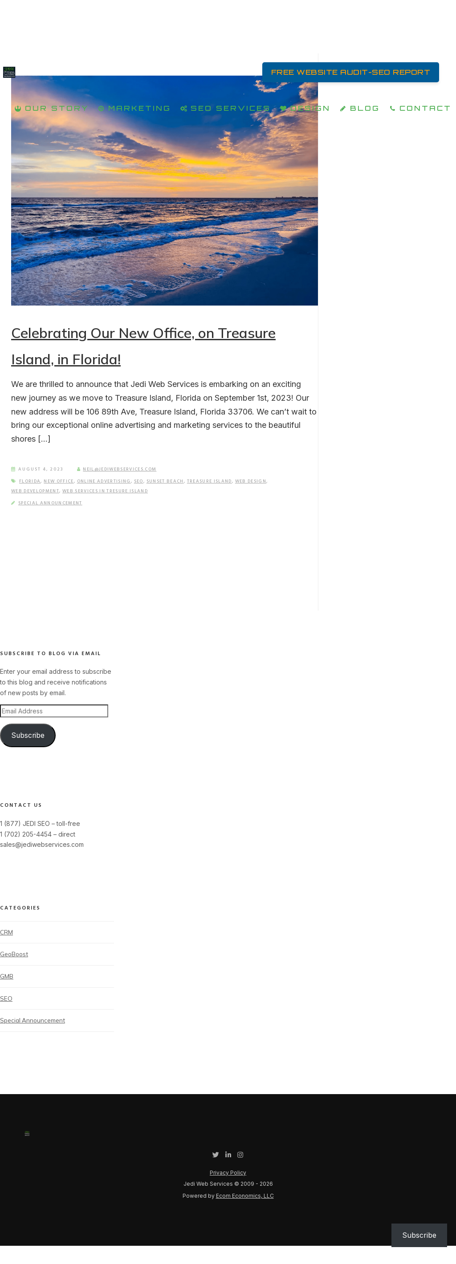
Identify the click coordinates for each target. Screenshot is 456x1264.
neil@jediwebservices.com (120, 485)
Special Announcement (53, 519)
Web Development (37, 507)
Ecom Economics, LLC (245, 1214)
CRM (6, 948)
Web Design (271, 497)
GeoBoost (14, 970)
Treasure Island (226, 497)
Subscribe (28, 751)
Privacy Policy (228, 1191)
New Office (62, 497)
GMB (6, 993)
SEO (149, 497)
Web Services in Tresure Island (114, 507)
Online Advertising (111, 497)
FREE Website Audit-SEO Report (344, 73)
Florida (31, 497)
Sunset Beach (178, 497)
